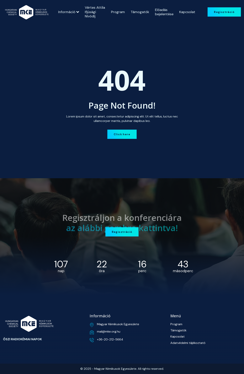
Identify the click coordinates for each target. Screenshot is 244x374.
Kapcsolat (187, 12)
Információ (68, 12)
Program (118, 12)
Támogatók (140, 12)
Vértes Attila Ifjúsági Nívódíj (95, 12)
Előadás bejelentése (164, 12)
